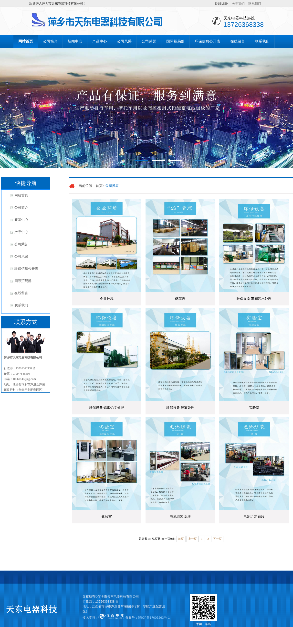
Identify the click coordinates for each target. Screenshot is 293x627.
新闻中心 (75, 41)
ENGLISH (222, 3)
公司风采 (124, 41)
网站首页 (25, 41)
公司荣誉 (149, 41)
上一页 (192, 539)
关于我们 (238, 3)
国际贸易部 (175, 41)
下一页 (217, 539)
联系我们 (254, 3)
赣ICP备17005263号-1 (154, 617)
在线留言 (237, 41)
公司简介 (50, 41)
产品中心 (99, 41)
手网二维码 (203, 624)
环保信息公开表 (207, 41)
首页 (181, 539)
